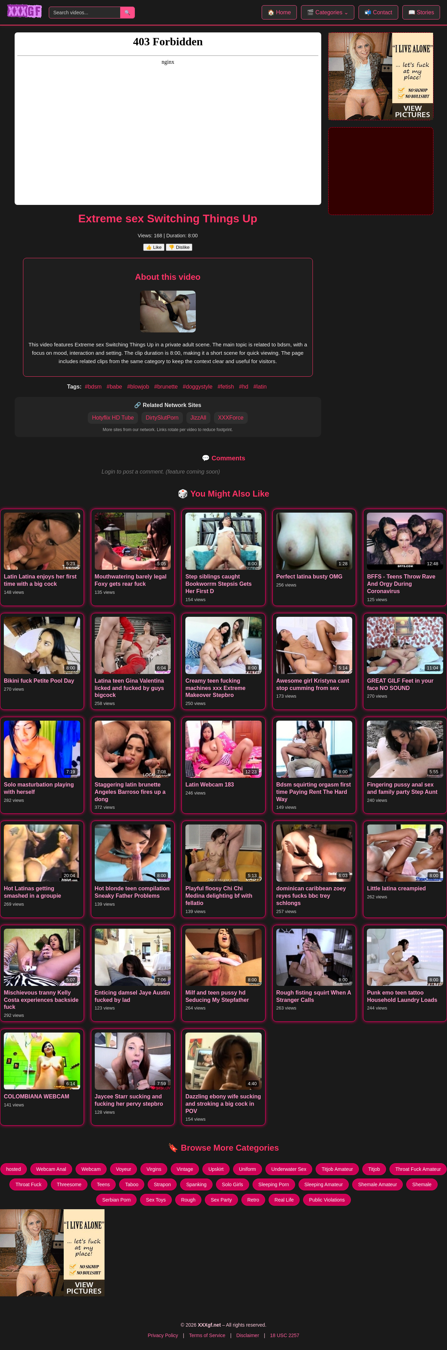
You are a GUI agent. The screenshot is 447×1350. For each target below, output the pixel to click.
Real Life (284, 1200)
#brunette (166, 387)
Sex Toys (156, 1200)
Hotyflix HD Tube (113, 418)
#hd (244, 387)
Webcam (91, 1169)
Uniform (247, 1169)
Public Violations (327, 1200)
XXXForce (231, 418)
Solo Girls (232, 1184)
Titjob (374, 1169)
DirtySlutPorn (162, 418)
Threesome (69, 1184)
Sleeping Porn (274, 1184)
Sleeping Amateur (324, 1184)
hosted (13, 1169)
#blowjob (139, 387)
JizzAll (198, 418)
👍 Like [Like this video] (154, 247)
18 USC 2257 (284, 1335)
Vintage (185, 1169)
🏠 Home (279, 12)
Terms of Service (207, 1335)
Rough (188, 1200)
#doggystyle (198, 387)
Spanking (196, 1184)
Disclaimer (247, 1335)
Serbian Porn (116, 1200)
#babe (115, 387)
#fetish (226, 387)
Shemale (421, 1184)
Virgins (153, 1169)
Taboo (131, 1184)
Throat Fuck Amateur (418, 1169)
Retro (253, 1200)
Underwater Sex (288, 1169)
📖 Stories (421, 12)
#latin (260, 387)
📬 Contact (378, 12)
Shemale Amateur (377, 1184)
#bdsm (94, 387)
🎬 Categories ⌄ (327, 12)
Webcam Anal (51, 1169)
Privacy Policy (163, 1335)
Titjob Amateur (337, 1169)
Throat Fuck (28, 1184)
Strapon (162, 1184)
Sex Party (221, 1200)
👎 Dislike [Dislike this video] (179, 247)
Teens (103, 1184)
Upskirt (216, 1169)
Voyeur (123, 1169)
